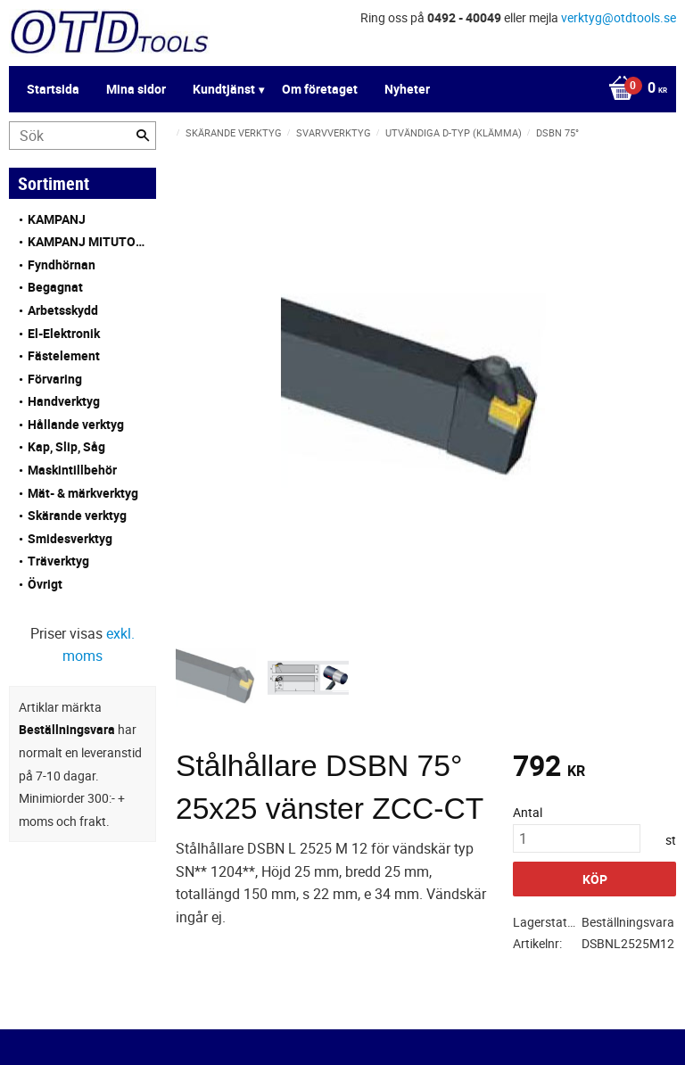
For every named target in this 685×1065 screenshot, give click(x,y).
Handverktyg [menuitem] (64, 400)
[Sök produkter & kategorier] (82, 135)
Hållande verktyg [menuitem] (76, 424)
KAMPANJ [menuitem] (57, 219)
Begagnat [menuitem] (55, 286)
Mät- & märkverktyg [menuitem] (83, 492)
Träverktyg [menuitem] (58, 560)
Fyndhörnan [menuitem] (61, 264)
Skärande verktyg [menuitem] (77, 515)
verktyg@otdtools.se (618, 17)
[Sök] (142, 135)
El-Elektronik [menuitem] (64, 333)
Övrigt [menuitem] (45, 583)
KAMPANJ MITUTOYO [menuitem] (87, 241)
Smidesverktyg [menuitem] (70, 538)
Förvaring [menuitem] (55, 378)
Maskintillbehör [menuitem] (72, 469)
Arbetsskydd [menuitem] (63, 309)
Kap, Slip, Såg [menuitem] (66, 446)
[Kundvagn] (338, 89)
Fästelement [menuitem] (64, 355)
